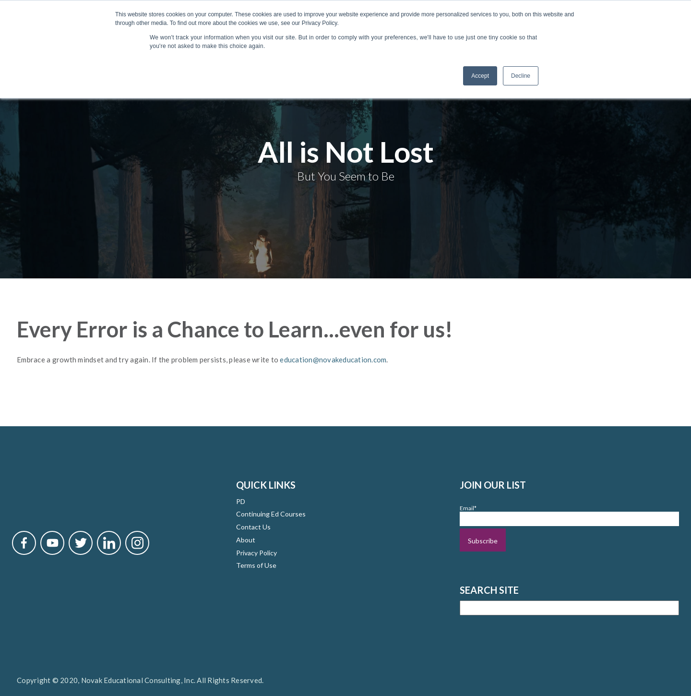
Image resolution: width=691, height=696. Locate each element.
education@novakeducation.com (333, 358)
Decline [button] (520, 75)
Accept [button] (480, 75)
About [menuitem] (245, 538)
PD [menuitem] (240, 500)
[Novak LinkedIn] (109, 541)
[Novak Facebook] (24, 541)
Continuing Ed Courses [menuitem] (271, 513)
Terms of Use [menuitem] (256, 564)
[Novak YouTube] (52, 541)
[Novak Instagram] (137, 541)
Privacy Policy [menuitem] (256, 551)
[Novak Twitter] (81, 541)
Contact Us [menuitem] (253, 526)
